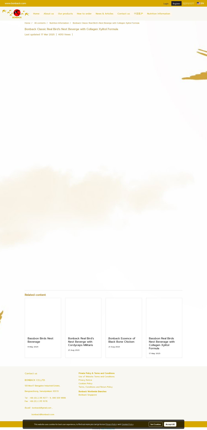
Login (166, 3)
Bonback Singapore (88, 394)
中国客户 (138, 13)
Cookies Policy (85, 383)
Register (176, 3)
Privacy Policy (111, 424)
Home (36, 13)
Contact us (123, 13)
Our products (65, 13)
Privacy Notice (85, 380)
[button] (175, 14)
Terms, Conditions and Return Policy (95, 386)
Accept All (170, 424)
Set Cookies (155, 424)
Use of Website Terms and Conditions (97, 376)
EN (200, 3)
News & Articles (104, 13)
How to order (84, 13)
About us (49, 13)
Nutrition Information (158, 13)
